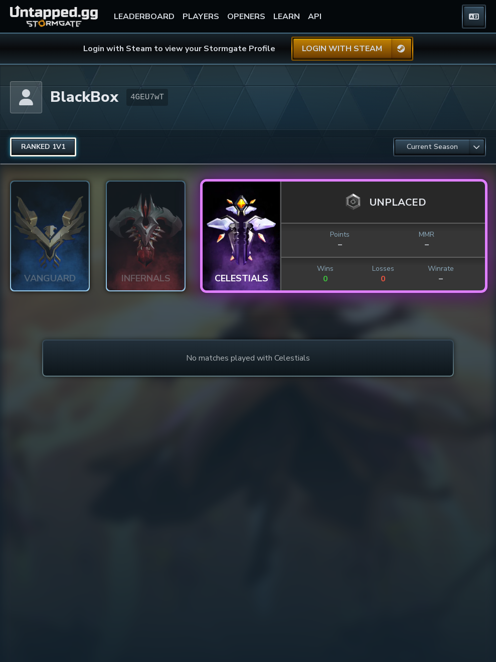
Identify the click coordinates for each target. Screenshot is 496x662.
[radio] (43, 146)
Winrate (441, 268)
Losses (383, 268)
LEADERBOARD (144, 16)
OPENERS (246, 16)
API (314, 16)
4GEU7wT (147, 97)
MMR (426, 234)
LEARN (286, 16)
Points (340, 234)
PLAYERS (201, 16)
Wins (325, 268)
